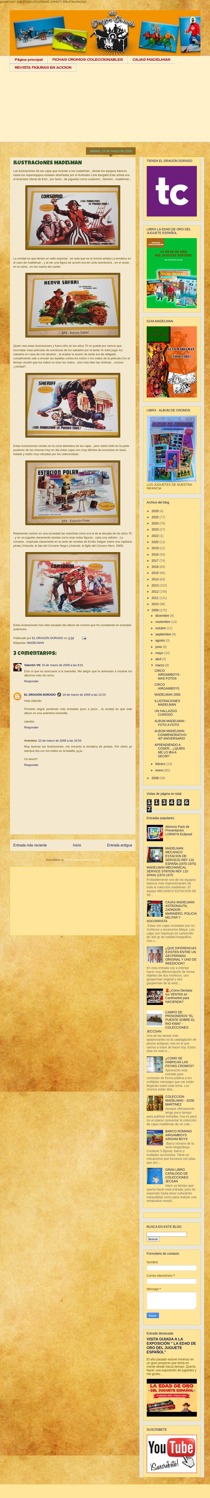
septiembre (163, 634)
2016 (155, 567)
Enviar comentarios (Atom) (82, 859)
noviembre (163, 622)
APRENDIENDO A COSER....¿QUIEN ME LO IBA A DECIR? (169, 750)
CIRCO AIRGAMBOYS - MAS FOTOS (167, 674)
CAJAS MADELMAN (151, 59)
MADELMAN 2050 (167, 694)
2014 (155, 579)
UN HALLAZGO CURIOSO (165, 713)
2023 (155, 529)
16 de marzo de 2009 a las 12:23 (84, 694)
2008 (155, 778)
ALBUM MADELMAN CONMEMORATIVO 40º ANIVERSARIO (170, 734)
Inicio (77, 845)
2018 (155, 554)
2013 (155, 585)
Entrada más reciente (30, 845)
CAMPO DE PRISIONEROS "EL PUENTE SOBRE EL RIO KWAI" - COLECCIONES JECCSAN (171, 1021)
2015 (155, 573)
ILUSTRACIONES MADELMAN (167, 703)
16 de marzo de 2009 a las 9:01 (62, 665)
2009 (155, 610)
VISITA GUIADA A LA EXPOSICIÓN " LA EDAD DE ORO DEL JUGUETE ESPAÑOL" (171, 1345)
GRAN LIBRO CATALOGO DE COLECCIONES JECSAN (176, 1175)
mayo (159, 653)
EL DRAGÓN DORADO (48, 638)
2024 (155, 523)
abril (158, 659)
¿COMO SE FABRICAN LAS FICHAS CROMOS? (179, 1062)
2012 (155, 591)
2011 (155, 598)
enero (159, 770)
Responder (31, 681)
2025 (155, 517)
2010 (155, 604)
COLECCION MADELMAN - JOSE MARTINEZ (179, 1100)
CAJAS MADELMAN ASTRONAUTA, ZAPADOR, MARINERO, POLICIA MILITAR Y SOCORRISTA (172, 911)
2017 (155, 560)
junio (159, 647)
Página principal (29, 59)
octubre (161, 628)
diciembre (162, 615)
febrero (160, 764)
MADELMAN (35, 643)
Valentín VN (32, 665)
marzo (160, 665)
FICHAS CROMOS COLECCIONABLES (87, 59)
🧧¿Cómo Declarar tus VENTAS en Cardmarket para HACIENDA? (179, 996)
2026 (155, 511)
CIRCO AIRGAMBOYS (166, 686)
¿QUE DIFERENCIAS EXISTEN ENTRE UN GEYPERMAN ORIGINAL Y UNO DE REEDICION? (180, 955)
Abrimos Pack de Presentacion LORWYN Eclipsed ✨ (178, 832)
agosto (160, 640)
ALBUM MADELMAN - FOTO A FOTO (170, 723)
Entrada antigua (119, 845)
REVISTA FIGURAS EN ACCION (43, 67)
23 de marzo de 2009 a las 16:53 (59, 740)
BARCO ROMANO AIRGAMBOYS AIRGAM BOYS (178, 1135)
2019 (155, 548)
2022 (155, 536)
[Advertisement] (105, 110)
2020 (155, 542)
